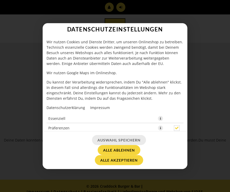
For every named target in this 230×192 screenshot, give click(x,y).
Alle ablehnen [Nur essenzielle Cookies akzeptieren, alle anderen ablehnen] (119, 150)
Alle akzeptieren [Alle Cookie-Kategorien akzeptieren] (119, 160)
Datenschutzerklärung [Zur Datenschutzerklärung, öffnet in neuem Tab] (66, 107)
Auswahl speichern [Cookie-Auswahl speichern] (119, 140)
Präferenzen (59, 127)
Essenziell (56, 118)
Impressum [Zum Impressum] (100, 107)
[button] (160, 118)
